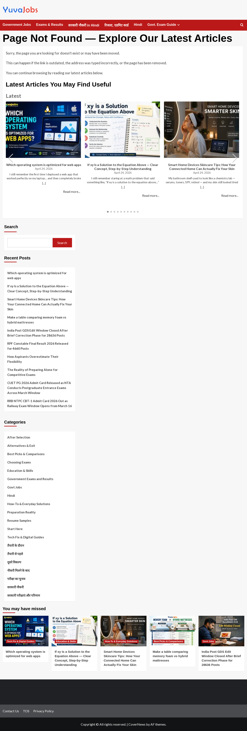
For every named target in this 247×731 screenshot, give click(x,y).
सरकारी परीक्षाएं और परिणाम (23, 595)
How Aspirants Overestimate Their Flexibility (32, 359)
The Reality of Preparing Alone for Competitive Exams (32, 372)
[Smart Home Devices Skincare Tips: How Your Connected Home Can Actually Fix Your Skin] (123, 631)
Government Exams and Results (30, 479)
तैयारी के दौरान (15, 545)
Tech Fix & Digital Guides (25, 537)
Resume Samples (19, 520)
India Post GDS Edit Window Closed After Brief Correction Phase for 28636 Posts (37, 332)
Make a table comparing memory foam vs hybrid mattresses (36, 319)
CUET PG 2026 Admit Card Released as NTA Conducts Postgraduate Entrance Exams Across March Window (39, 388)
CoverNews (136, 724)
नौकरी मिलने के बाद (18, 570)
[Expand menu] (178, 25)
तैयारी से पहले (15, 554)
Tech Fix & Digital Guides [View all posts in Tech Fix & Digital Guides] (21, 641)
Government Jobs (17, 24)
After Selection (18, 437)
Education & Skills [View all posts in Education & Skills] (66, 641)
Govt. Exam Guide (164, 25)
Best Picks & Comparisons (26, 454)
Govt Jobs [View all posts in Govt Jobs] (208, 641)
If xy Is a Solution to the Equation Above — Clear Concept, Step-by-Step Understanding (122, 167)
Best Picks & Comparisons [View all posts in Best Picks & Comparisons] (168, 641)
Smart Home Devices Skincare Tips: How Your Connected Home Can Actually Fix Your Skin (202, 167)
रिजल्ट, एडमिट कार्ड (116, 25)
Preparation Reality (21, 512)
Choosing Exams (19, 462)
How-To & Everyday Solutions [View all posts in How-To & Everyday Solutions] (121, 641)
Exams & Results (49, 24)
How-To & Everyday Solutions (28, 504)
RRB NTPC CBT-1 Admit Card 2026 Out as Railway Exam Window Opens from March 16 (39, 403)
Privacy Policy (43, 711)
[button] (235, 158)
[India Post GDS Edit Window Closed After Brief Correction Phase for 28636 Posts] (221, 631)
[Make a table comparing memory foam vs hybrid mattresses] (172, 631)
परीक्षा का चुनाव (16, 579)
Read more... (71, 191)
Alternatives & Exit (21, 445)
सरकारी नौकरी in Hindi (83, 25)
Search (11, 226)
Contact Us (11, 711)
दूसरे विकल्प (14, 562)
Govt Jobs (14, 487)
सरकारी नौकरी (15, 587)
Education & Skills (20, 470)
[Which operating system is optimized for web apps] (25, 631)
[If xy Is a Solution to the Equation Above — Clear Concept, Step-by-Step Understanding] (74, 631)
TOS (26, 711)
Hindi (138, 24)
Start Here (15, 529)
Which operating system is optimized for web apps (43, 165)
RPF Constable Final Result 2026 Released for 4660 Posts (37, 346)
